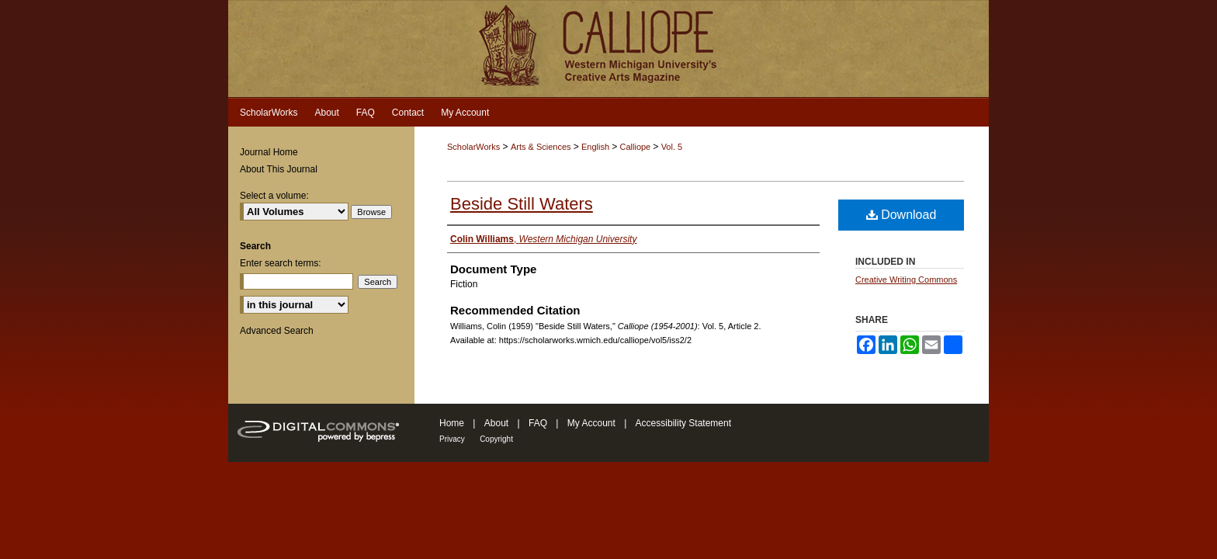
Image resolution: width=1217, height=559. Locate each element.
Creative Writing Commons (906, 279)
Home (451, 423)
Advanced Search (277, 330)
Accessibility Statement (683, 423)
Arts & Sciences (542, 146)
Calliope (636, 146)
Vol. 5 (672, 146)
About (496, 423)
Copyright (496, 439)
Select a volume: (274, 195)
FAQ (538, 423)
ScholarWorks (473, 146)
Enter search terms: (280, 263)
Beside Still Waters (521, 204)
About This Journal (278, 169)
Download (901, 214)
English (596, 146)
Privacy (452, 439)
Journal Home (269, 152)
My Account (591, 423)
